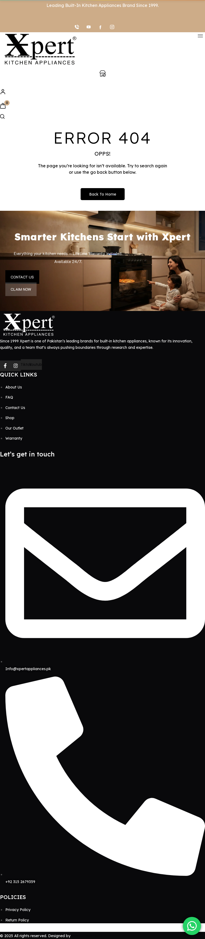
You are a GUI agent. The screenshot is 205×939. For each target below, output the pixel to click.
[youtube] (89, 27)
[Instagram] (112, 27)
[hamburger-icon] (200, 35)
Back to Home (102, 194)
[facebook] (100, 27)
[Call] (77, 27)
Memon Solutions (87, 935)
